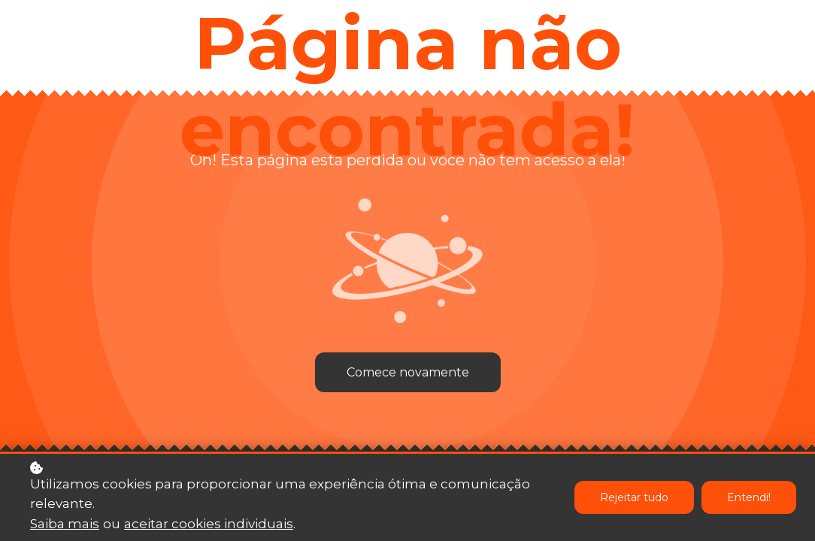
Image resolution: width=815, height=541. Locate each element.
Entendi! (749, 499)
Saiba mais (64, 525)
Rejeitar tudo (634, 499)
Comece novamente (408, 372)
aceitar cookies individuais (208, 525)
